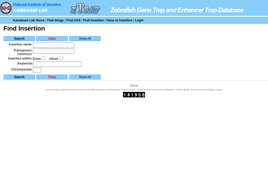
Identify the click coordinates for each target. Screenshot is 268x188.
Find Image (55, 20)
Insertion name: (20, 44)
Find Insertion (93, 20)
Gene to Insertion (119, 20)
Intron (53, 59)
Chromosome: (21, 69)
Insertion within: (20, 58)
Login (139, 20)
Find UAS (73, 20)
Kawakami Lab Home (28, 20)
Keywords (25, 63)
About (134, 85)
